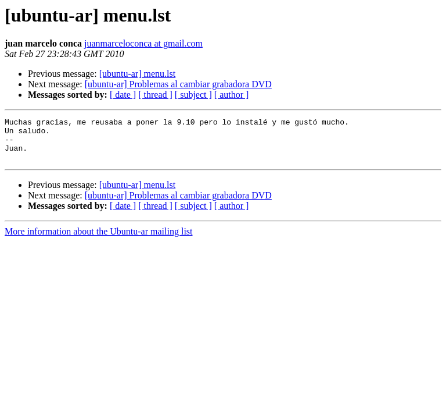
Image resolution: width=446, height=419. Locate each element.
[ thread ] (155, 95)
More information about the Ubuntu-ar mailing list (99, 240)
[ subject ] (193, 95)
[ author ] (231, 95)
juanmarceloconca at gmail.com (143, 43)
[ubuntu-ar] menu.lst (137, 74)
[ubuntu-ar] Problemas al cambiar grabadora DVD (178, 84)
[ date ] (123, 95)
